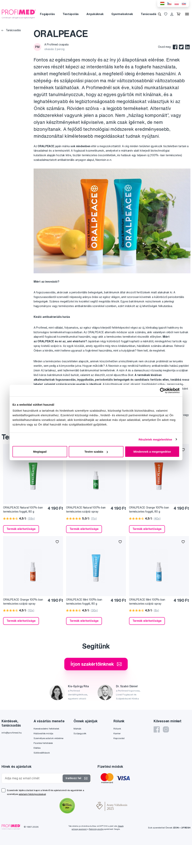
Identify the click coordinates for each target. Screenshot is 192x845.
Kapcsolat (119, 738)
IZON (176, 827)
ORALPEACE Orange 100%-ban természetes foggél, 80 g (149, 509)
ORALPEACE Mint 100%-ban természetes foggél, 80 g (84, 601)
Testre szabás (96, 451)
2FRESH (185, 827)
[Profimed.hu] (19, 14)
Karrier (116, 733)
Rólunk (117, 728)
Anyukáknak (95, 14)
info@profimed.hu (12, 732)
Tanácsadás (149, 14)
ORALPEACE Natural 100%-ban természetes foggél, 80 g (23, 509)
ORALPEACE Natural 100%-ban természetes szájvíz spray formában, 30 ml (86, 509)
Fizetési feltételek (43, 743)
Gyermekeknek (122, 14)
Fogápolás (47, 14)
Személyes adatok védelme (49, 738)
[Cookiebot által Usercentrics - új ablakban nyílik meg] (163, 390)
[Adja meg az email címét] (33, 778)
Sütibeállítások (42, 752)
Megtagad (39, 451)
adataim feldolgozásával (32, 794)
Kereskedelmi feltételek (46, 728)
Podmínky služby (96, 829)
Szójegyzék (80, 733)
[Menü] (187, 14)
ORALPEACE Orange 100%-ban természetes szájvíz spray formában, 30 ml (23, 601)
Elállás (37, 748)
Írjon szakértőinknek (95, 664)
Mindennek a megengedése (152, 451)
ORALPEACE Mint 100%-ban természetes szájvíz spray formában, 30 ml (147, 601)
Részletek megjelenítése (155, 439)
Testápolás (71, 14)
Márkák (77, 728)
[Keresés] (159, 14)
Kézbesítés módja (43, 733)
